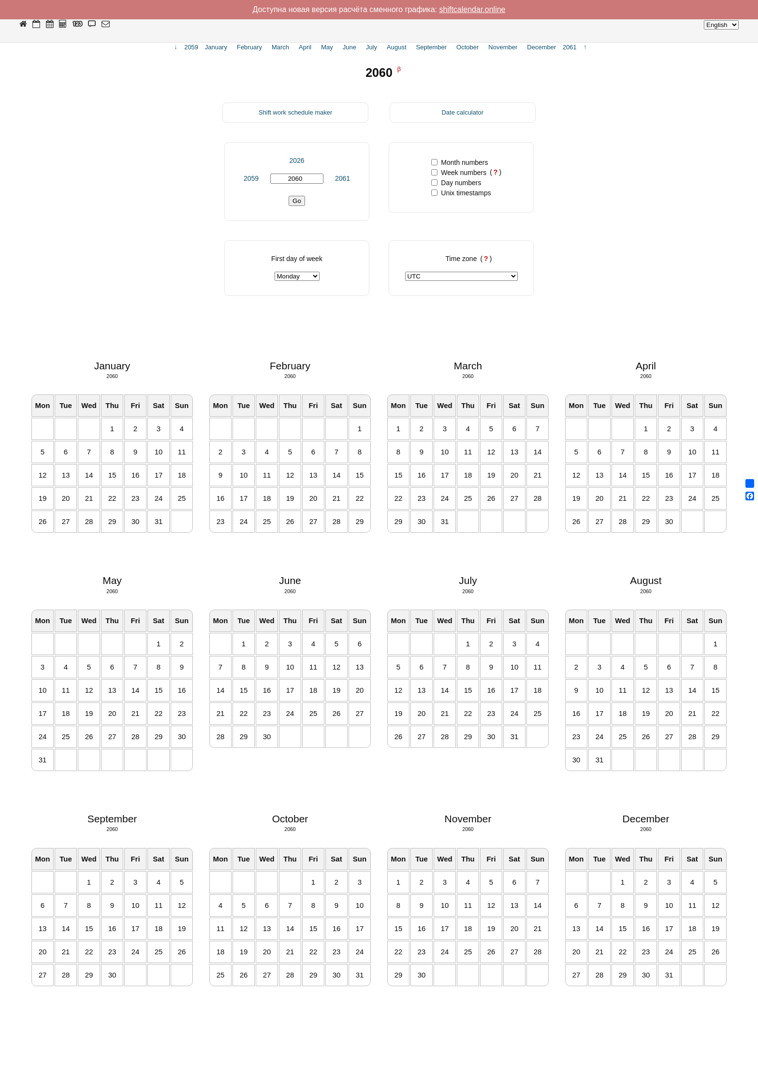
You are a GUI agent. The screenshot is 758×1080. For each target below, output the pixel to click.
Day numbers (456, 183)
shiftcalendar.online (472, 9)
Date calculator (462, 112)
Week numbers (458, 172)
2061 (342, 178)
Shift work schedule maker (295, 112)
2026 (296, 160)
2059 (251, 178)
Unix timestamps (461, 193)
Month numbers (459, 162)
